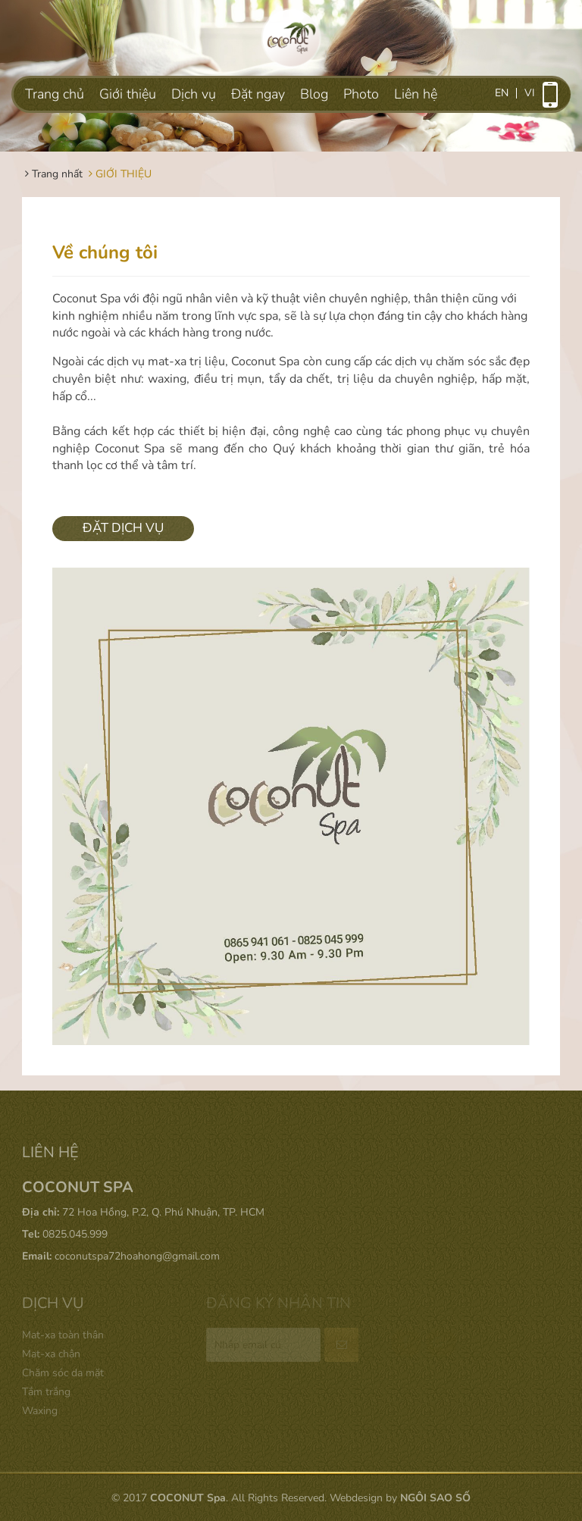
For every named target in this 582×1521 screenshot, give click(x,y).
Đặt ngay (258, 94)
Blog (314, 94)
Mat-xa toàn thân (63, 1335)
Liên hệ (415, 94)
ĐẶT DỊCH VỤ (123, 528)
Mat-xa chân (51, 1354)
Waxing (40, 1411)
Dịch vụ (193, 94)
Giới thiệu (127, 94)
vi (529, 93)
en (501, 93)
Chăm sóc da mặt (63, 1373)
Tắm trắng (46, 1392)
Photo (361, 94)
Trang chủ (54, 94)
